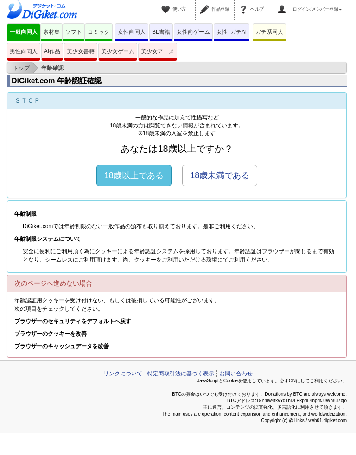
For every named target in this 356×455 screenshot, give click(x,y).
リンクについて (122, 373)
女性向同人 (132, 32)
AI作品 (52, 51)
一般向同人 (24, 32)
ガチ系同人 (269, 32)
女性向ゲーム (193, 32)
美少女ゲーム (117, 51)
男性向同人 (24, 51)
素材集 (51, 32)
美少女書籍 (81, 51)
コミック (99, 32)
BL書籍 (161, 32)
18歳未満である (219, 175)
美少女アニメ (157, 51)
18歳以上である (134, 175)
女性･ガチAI (231, 32)
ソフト (73, 32)
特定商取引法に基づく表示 (180, 373)
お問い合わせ (236, 373)
